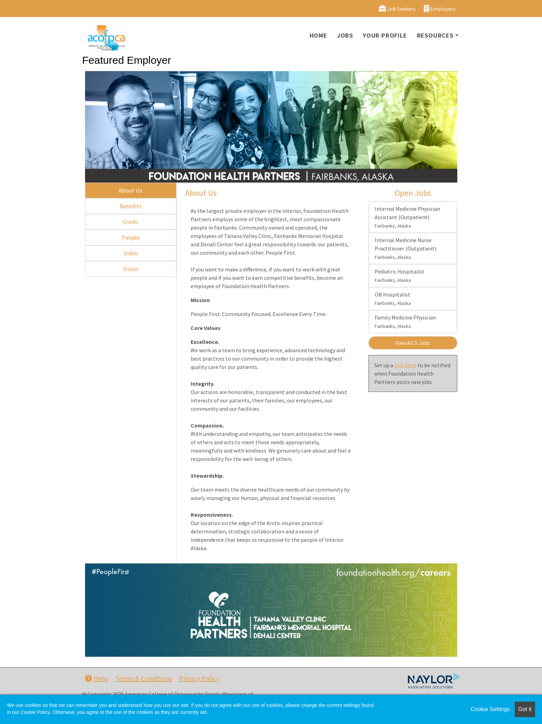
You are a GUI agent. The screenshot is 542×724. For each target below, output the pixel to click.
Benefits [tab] (131, 206)
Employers (440, 8)
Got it (525, 709)
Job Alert (405, 365)
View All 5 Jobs (412, 342)
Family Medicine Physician (405, 321)
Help (96, 678)
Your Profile (385, 35)
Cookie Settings (490, 709)
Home (318, 35)
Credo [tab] (130, 222)
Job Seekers (397, 8)
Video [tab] (130, 253)
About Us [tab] (131, 190)
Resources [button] (435, 35)
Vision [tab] (130, 269)
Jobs (345, 35)
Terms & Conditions (143, 678)
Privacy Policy (199, 678)
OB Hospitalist (393, 298)
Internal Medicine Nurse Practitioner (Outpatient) (405, 248)
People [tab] (131, 237)
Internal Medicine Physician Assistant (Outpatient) (407, 217)
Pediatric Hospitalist (400, 275)
